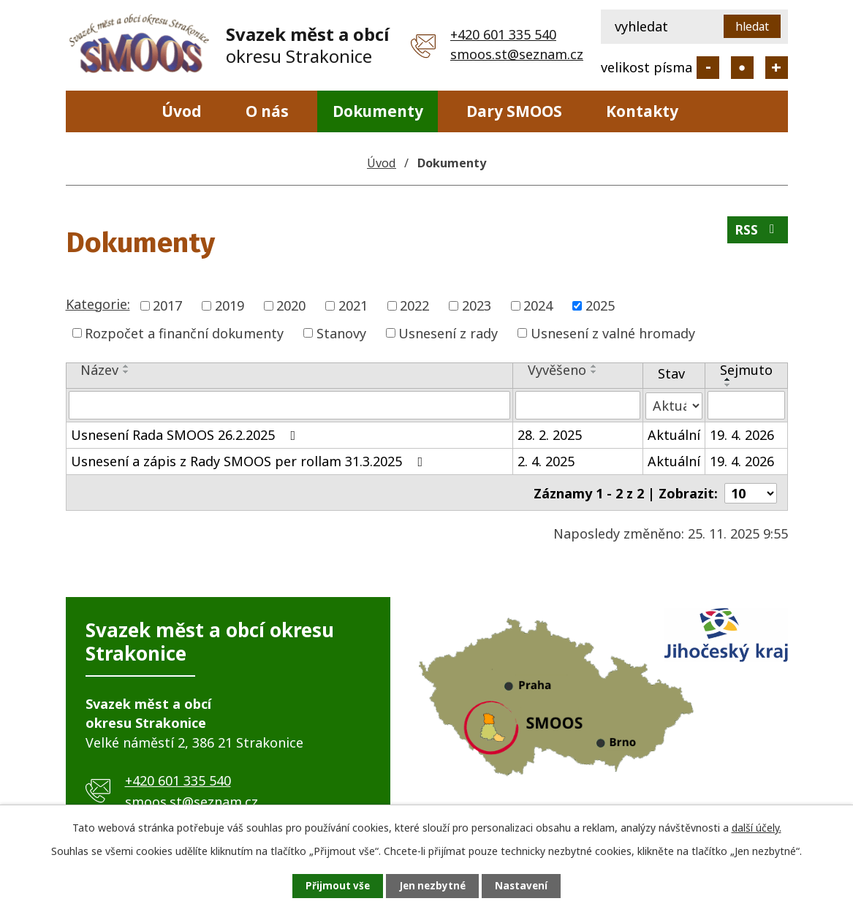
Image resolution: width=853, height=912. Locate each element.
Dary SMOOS (514, 111)
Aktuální (674, 434)
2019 (229, 305)
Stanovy (341, 332)
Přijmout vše (331, 885)
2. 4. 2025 (546, 460)
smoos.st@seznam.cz (516, 54)
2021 (353, 305)
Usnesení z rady (448, 332)
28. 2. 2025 (550, 434)
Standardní (742, 67)
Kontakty (642, 111)
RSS (756, 232)
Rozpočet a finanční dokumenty (184, 332)
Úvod (182, 111)
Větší (776, 67)
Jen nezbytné (432, 885)
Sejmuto (746, 369)
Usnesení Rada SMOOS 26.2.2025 (186, 434)
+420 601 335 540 (503, 34)
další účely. (756, 826)
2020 (291, 305)
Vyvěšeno (557, 369)
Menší (708, 67)
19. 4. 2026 (742, 434)
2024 (538, 305)
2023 (476, 305)
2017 (167, 305)
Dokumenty (378, 111)
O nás (267, 111)
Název (99, 369)
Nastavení (528, 885)
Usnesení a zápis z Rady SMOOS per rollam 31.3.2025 (250, 460)
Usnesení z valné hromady (613, 332)
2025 (600, 305)
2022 (414, 305)
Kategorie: (98, 304)
